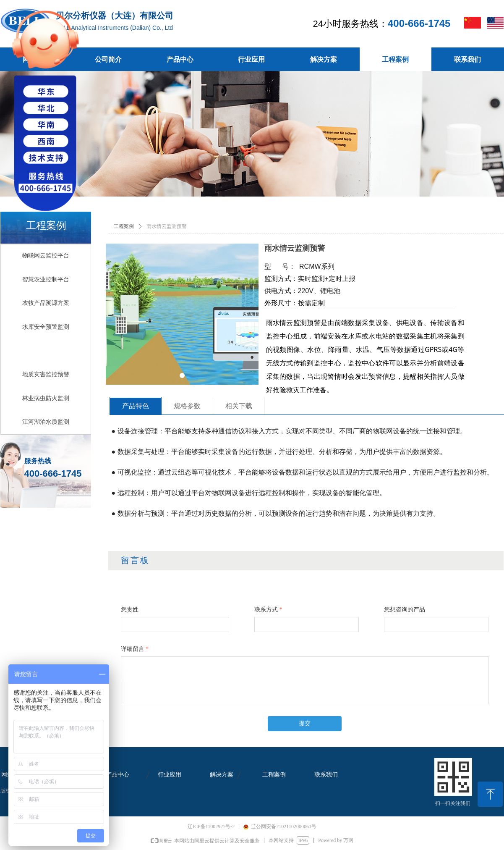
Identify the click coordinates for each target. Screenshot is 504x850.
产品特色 (135, 405)
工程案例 (124, 226)
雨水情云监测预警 (166, 226)
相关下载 (238, 405)
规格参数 (187, 405)
